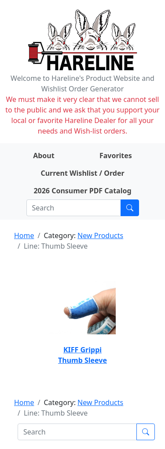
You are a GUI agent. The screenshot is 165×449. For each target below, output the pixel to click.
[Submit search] (130, 207)
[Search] (73, 207)
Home (24, 235)
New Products (100, 235)
